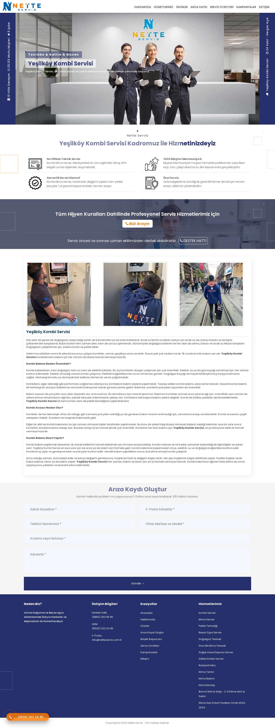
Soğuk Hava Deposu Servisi (216, 652)
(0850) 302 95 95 (102, 617)
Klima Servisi (206, 619)
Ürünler (145, 626)
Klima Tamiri (206, 672)
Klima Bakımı (207, 678)
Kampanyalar (149, 652)
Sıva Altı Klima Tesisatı (212, 646)
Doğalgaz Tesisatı (210, 639)
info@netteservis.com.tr (107, 640)
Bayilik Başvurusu (151, 639)
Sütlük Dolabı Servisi (211, 659)
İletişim (144, 659)
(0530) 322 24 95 (102, 628)
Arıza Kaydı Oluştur (152, 632)
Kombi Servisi (207, 613)
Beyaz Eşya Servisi (210, 632)
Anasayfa (146, 613)
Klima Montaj (207, 685)
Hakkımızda (147, 619)
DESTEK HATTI (193, 240)
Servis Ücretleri (149, 646)
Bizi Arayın (137, 223)
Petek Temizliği (208, 626)
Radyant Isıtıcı (207, 665)
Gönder (137, 583)
